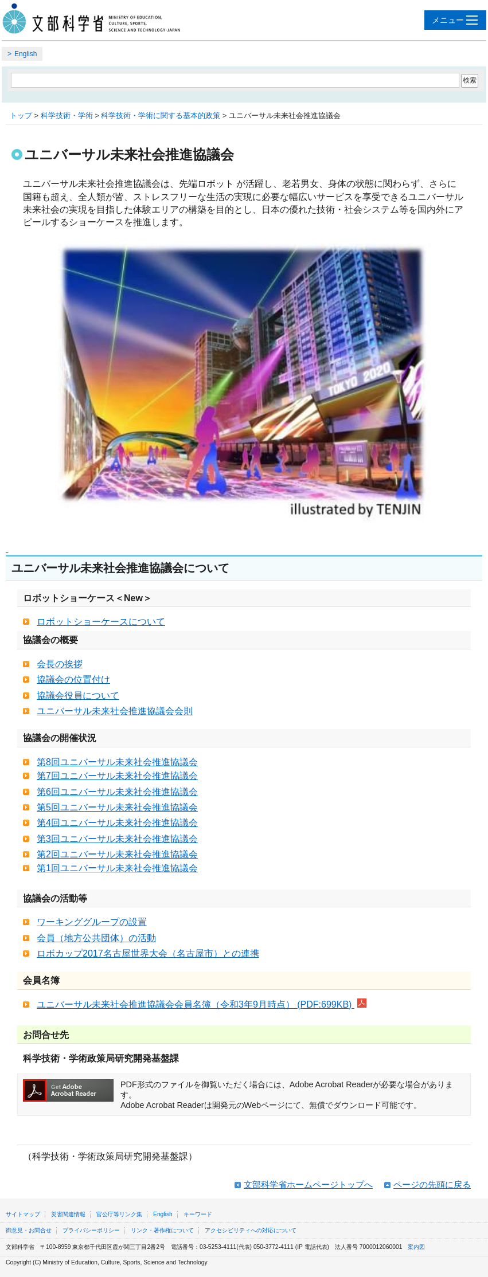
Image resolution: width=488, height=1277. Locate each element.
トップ (21, 115)
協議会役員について (78, 695)
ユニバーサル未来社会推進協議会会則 (115, 711)
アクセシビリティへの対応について (250, 1230)
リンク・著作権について (162, 1230)
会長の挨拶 (60, 664)
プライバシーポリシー (91, 1230)
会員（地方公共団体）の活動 (96, 938)
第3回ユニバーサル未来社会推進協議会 (117, 839)
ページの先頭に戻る (432, 1184)
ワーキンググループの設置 (92, 922)
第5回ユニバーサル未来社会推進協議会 (117, 807)
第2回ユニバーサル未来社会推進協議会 (117, 854)
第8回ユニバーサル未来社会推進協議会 (117, 762)
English (25, 54)
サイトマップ (23, 1214)
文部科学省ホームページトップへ (308, 1184)
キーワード (198, 1214)
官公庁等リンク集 (119, 1214)
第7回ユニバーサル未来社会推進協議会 (117, 776)
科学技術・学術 (67, 115)
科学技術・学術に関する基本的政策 (160, 115)
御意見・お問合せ (29, 1230)
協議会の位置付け (73, 679)
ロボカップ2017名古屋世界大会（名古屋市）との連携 (148, 953)
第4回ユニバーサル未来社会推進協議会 (117, 823)
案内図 (416, 1247)
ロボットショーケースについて (101, 621)
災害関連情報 (68, 1214)
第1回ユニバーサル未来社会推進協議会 (117, 868)
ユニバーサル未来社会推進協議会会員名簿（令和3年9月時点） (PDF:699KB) (201, 1004)
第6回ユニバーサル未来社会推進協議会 (117, 792)
